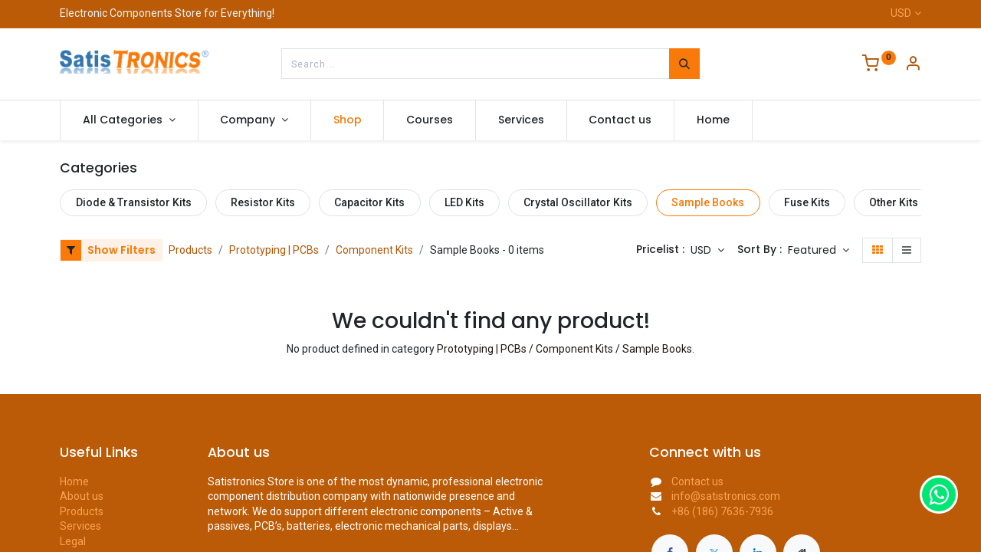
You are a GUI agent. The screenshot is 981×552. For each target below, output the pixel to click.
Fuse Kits (807, 202)
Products (190, 250)
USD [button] (702, 250)
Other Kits (893, 202)
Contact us (697, 481)
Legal (73, 541)
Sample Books (707, 202)
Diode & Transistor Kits (134, 202)
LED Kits (464, 202)
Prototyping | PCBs (274, 250)
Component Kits (374, 250)
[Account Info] (912, 65)
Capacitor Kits (369, 202)
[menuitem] (347, 120)
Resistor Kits (263, 202)
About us (81, 496)
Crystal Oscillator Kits (577, 202)
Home (74, 481)
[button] (818, 251)
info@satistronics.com (725, 496)
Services (80, 526)
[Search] (684, 63)
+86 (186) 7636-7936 (722, 511)
